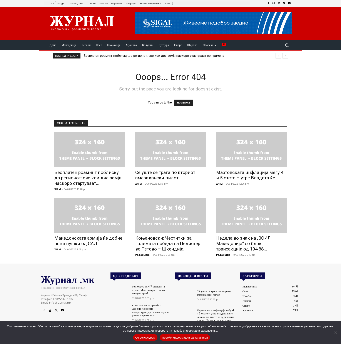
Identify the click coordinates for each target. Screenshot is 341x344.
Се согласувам (145, 337)
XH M (57, 189)
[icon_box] (169, 4)
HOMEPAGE (183, 102)
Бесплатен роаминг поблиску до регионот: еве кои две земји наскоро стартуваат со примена (154, 56)
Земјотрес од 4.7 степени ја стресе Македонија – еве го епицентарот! (148, 290)
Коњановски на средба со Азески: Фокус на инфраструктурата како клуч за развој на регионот (150, 310)
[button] (287, 45)
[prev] (278, 55)
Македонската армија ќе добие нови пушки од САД (88, 240)
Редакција (142, 254)
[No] (335, 332)
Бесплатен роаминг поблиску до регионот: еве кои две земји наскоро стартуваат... (88, 178)
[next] (285, 55)
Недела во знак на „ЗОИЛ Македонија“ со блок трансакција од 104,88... (243, 243)
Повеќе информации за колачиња (185, 337)
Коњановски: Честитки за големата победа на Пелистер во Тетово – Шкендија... (167, 243)
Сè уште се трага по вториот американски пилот (165, 175)
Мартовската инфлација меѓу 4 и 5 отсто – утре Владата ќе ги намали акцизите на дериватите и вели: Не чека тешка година (215, 315)
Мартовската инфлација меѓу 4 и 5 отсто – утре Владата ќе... (249, 175)
